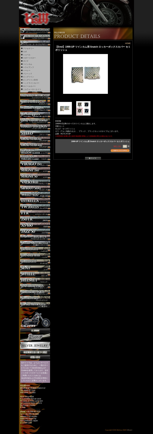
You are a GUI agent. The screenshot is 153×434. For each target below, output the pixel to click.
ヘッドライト (35, 249)
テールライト (35, 262)
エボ (25, 52)
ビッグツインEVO (30, 80)
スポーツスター (29, 58)
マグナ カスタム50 (35, 176)
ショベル (26, 55)
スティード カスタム (35, 133)
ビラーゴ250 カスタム (35, 163)
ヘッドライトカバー (31, 83)
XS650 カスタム (35, 225)
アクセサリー (28, 48)
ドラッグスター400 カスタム (35, 145)
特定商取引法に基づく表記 (35, 352)
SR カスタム (35, 188)
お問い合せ (35, 357)
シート (35, 268)
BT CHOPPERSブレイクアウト (35, 114)
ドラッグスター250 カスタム (35, 139)
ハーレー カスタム (35, 127)
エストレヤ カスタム (35, 200)
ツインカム (27, 64)
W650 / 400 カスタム (35, 194)
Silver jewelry (35, 345)
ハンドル (35, 255)
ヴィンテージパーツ (35, 298)
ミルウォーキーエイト (32, 89)
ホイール (35, 274)
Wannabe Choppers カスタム (35, 108)
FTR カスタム (35, 213)
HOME (128, 43)
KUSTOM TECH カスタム (35, 102)
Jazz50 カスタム (35, 231)
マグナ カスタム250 (35, 170)
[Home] (129, 430)
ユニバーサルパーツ (35, 286)
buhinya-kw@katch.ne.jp (30, 409)
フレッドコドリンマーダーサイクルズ (35, 96)
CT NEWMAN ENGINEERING (35, 30)
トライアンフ (28, 67)
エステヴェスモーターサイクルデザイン (35, 43)
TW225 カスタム (35, 206)
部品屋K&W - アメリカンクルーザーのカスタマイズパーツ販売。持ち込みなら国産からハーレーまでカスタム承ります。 (34, 10)
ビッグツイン (28, 77)
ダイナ (26, 61)
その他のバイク (35, 243)
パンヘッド (27, 74)
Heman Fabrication (35, 37)
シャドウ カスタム (35, 151)
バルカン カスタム (35, 157)
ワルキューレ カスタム (35, 182)
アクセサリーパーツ (35, 292)
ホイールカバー (29, 86)
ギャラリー (35, 318)
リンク (35, 330)
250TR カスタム (35, 219)
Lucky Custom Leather (35, 120)
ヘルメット (35, 280)
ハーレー (26, 70)
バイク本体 (35, 305)
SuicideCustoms (35, 337)
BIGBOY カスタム (35, 237)
